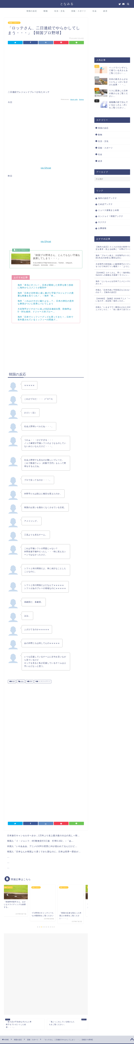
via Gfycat (46, 168)
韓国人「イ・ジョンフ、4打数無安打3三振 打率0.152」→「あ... (40, 842)
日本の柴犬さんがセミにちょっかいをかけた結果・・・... (118, 82)
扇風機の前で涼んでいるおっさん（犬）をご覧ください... (118, 105)
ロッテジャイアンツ (43, 683)
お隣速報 (102, 228)
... (8, 858)
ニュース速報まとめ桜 (108, 210)
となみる (67, 3)
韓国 (12, 683)
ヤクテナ (102, 222)
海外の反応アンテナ (107, 198)
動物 (46, 11)
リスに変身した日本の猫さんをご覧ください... (118, 93)
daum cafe (74, 99)
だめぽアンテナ (105, 204)
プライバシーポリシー (14, 1041)
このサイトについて (33, 1041)
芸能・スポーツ (78, 11)
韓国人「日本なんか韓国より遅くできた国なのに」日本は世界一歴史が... (43, 853)
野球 (30, 683)
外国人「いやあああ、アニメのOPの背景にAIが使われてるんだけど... (42, 848)
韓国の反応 (32, 11)
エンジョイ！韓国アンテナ (110, 216)
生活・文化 (59, 11)
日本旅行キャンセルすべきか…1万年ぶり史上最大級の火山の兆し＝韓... (43, 837)
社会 (95, 11)
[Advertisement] (46, 68)
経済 (105, 11)
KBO (21, 683)
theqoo (81, 99)
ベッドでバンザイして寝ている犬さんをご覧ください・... (118, 70)
